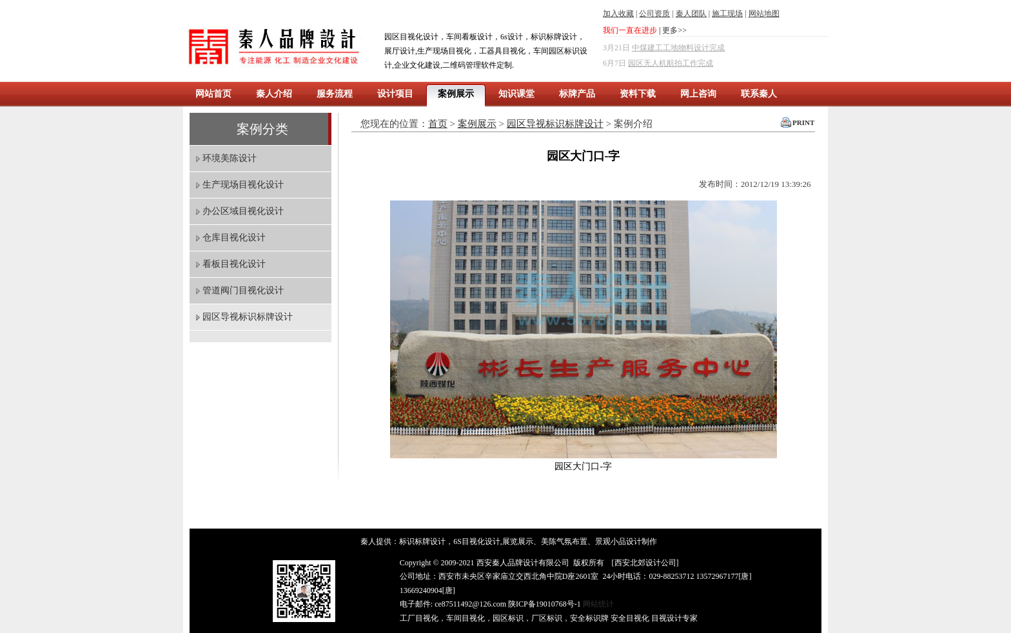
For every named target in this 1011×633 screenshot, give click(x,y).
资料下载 (638, 94)
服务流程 (335, 94)
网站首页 (213, 94)
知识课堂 (516, 94)
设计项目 (395, 94)
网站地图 (764, 13)
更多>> (674, 30)
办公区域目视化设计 (243, 211)
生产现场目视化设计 (243, 185)
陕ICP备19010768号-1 (544, 604)
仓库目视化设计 (234, 237)
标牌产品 (577, 94)
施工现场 (727, 13)
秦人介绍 (274, 94)
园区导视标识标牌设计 (247, 317)
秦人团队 (691, 13)
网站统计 (598, 604)
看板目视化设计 (234, 264)
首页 (437, 124)
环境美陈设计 (229, 158)
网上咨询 (698, 94)
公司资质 (654, 13)
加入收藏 (618, 13)
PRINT (803, 122)
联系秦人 (759, 94)
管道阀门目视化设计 (243, 290)
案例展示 (456, 94)
